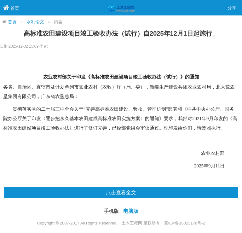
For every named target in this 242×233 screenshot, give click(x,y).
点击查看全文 (121, 192)
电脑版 (130, 211)
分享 (232, 7)
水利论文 (35, 22)
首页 (12, 22)
